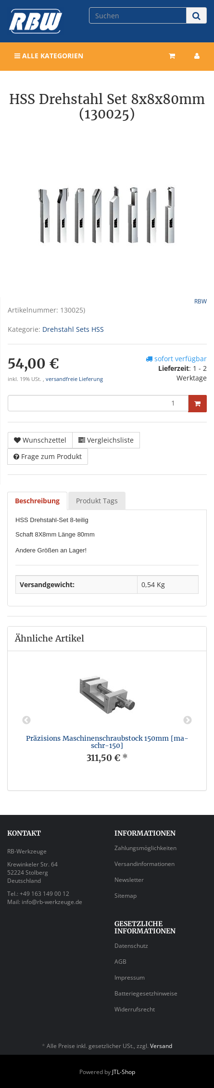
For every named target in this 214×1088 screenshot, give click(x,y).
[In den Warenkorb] (197, 403)
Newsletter (129, 880)
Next (187, 720)
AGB (120, 961)
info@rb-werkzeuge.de (52, 902)
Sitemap (125, 895)
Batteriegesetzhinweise (145, 993)
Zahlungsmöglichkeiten (145, 848)
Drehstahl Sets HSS (73, 329)
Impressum (129, 977)
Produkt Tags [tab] (97, 500)
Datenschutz (131, 946)
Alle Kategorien (48, 55)
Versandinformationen (144, 864)
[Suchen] (138, 15)
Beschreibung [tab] (37, 500)
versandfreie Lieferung (74, 379)
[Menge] (98, 403)
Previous (26, 720)
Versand (161, 1046)
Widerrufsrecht (134, 1009)
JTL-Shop (123, 1072)
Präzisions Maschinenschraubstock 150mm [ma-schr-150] (107, 742)
